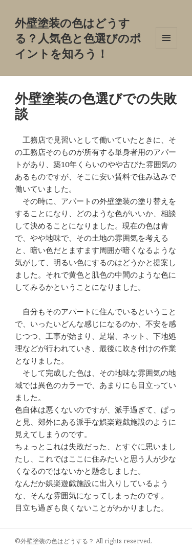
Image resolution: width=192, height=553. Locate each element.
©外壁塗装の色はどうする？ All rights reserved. (83, 541)
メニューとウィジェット (166, 48)
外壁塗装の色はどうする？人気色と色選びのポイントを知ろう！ (78, 38)
